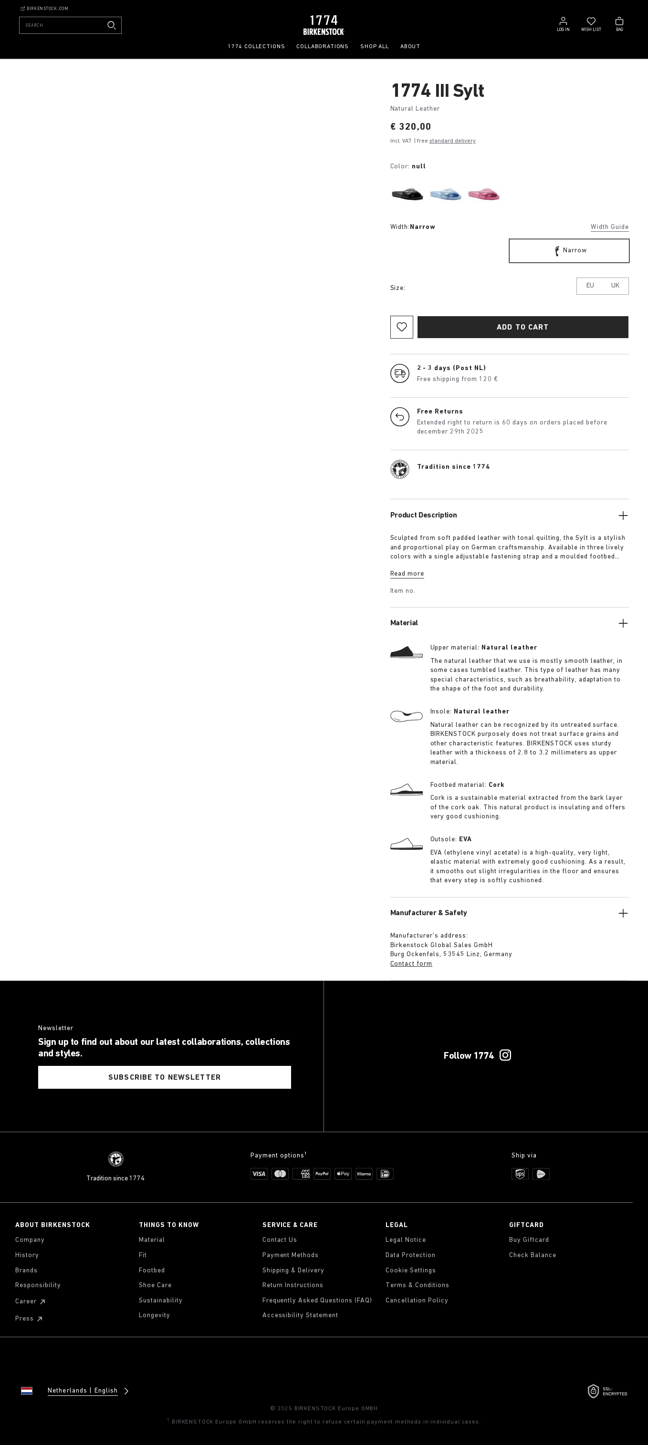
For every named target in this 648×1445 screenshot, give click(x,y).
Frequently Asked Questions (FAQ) (317, 1300)
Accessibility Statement (300, 1315)
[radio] (407, 194)
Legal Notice (406, 1240)
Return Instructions (293, 1285)
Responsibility (38, 1285)
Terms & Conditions (417, 1285)
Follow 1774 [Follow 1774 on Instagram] (469, 1056)
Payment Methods (290, 1255)
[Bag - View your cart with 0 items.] (619, 23)
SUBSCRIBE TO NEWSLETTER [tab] (164, 1078)
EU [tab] (590, 285)
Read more (407, 574)
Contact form (411, 964)
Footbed (152, 1270)
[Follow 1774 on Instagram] (505, 1055)
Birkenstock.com (44, 8)
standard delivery (452, 141)
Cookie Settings (411, 1270)
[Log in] (563, 23)
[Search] (70, 25)
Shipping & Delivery (293, 1270)
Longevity (154, 1315)
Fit (143, 1255)
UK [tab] (615, 285)
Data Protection (411, 1255)
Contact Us (280, 1240)
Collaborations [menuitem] (322, 47)
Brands (26, 1270)
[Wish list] (591, 23)
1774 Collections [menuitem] (256, 47)
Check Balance (532, 1255)
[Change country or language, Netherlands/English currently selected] (67, 1391)
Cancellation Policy (417, 1300)
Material (152, 1240)
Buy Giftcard (529, 1240)
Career (31, 1302)
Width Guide (610, 227)
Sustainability (161, 1300)
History (27, 1255)
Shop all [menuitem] (374, 47)
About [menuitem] (410, 47)
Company (30, 1240)
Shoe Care (155, 1285)
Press (30, 1319)
